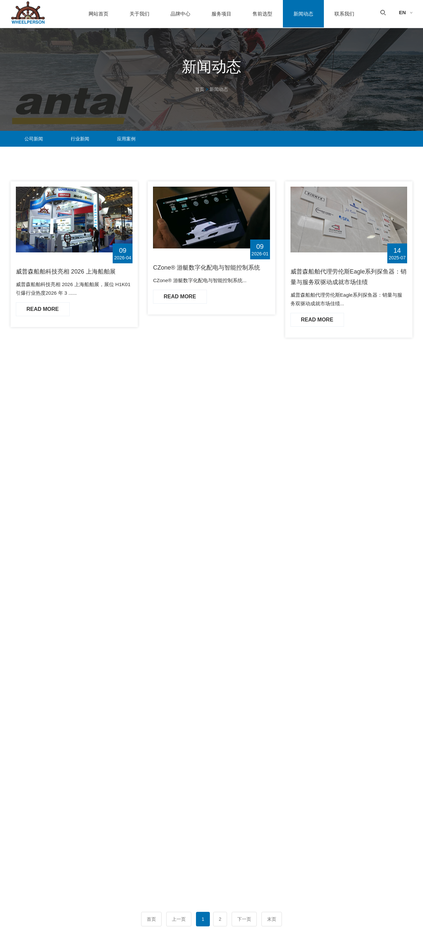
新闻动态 (303, 14)
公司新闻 (33, 138)
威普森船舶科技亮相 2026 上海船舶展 (66, 271)
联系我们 (344, 14)
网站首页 (98, 14)
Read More (43, 309)
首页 (199, 89)
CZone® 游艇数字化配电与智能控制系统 (206, 267)
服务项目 (221, 14)
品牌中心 (180, 14)
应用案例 (126, 138)
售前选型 (262, 14)
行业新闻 (80, 138)
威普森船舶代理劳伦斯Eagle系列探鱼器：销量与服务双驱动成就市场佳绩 (346, 277)
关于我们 (139, 14)
